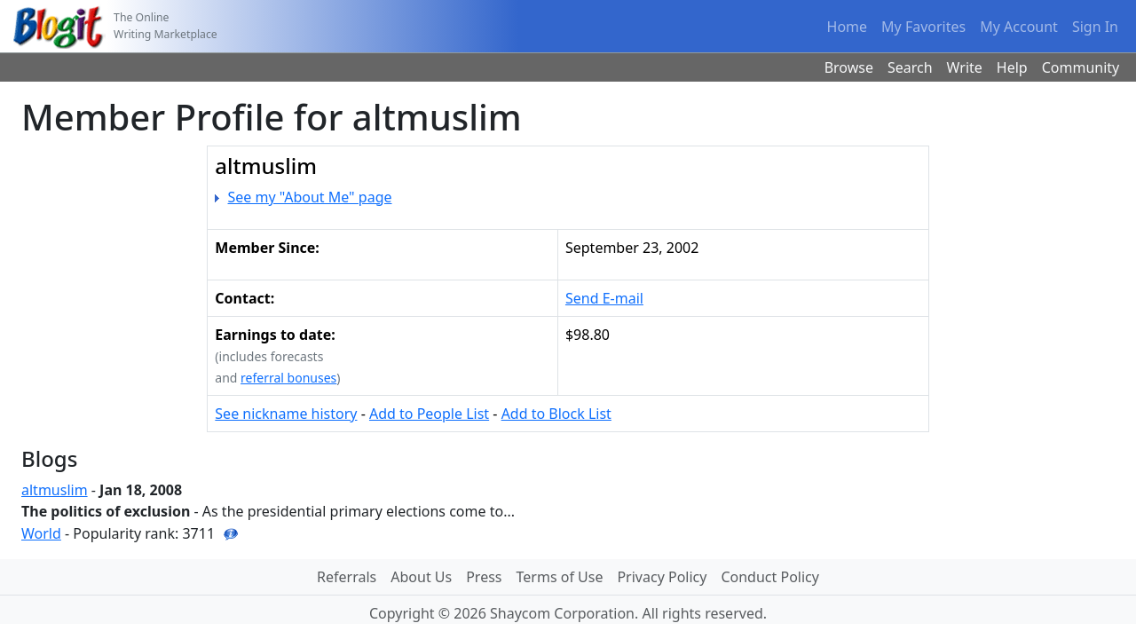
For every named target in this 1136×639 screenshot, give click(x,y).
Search (910, 67)
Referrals (346, 577)
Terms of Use (560, 577)
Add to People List (429, 413)
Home (847, 26)
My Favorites (923, 26)
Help (1012, 67)
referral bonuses (288, 377)
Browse (848, 67)
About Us (421, 577)
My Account (1019, 26)
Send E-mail (604, 298)
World (41, 533)
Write (964, 67)
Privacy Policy (661, 577)
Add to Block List (556, 413)
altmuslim (54, 490)
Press (483, 577)
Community (1081, 67)
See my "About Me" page (310, 197)
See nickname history (286, 413)
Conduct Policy (769, 577)
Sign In (1095, 26)
